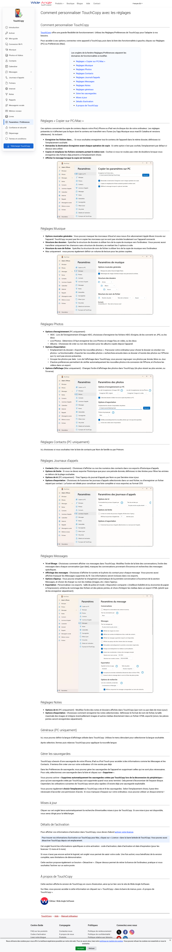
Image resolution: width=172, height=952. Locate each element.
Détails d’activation (84, 101)
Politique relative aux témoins (100, 937)
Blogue (80, 3)
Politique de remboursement (99, 931)
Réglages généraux (85, 89)
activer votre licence (124, 832)
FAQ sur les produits (39, 931)
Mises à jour (81, 97)
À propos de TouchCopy (87, 105)
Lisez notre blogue (38, 937)
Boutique (70, 3)
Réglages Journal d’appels (88, 77)
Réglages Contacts (84, 73)
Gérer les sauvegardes (86, 93)
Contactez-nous (65, 931)
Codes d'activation (38, 934)
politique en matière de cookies (111, 941)
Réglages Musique (84, 65)
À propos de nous (66, 934)
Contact (96, 3)
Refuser (92, 948)
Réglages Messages (85, 81)
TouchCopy (46, 32)
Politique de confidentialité (99, 934)
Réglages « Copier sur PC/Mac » (90, 61)
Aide (88, 3)
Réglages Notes (83, 85)
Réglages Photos (84, 69)
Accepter (80, 948)
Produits (59, 3)
